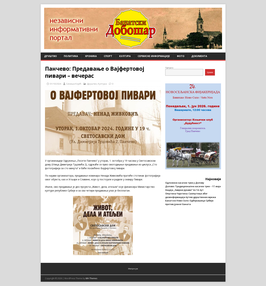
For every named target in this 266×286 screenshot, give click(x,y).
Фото (180, 56)
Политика (71, 56)
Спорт (108, 56)
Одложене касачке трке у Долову (184, 182)
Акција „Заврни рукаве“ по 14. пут (184, 189)
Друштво (50, 56)
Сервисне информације (154, 56)
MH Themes (91, 278)
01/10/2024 (55, 83)
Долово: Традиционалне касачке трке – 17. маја (193, 186)
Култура (125, 56)
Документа (199, 56)
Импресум (133, 268)
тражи (210, 72)
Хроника (91, 56)
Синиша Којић (73, 83)
